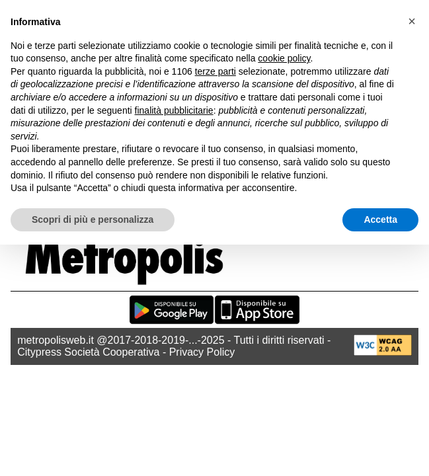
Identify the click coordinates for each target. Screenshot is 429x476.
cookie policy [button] (284, 58)
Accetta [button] (380, 219)
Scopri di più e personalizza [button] (92, 219)
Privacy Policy (202, 352)
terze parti (215, 71)
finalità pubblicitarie (174, 110)
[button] (411, 21)
